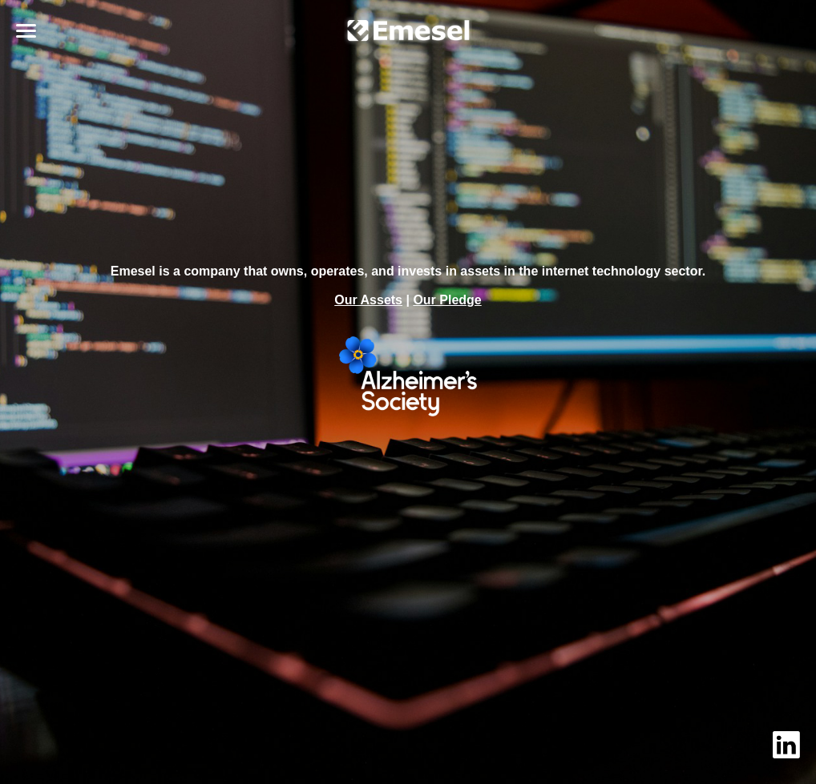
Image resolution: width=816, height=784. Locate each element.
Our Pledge (447, 300)
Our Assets (368, 300)
